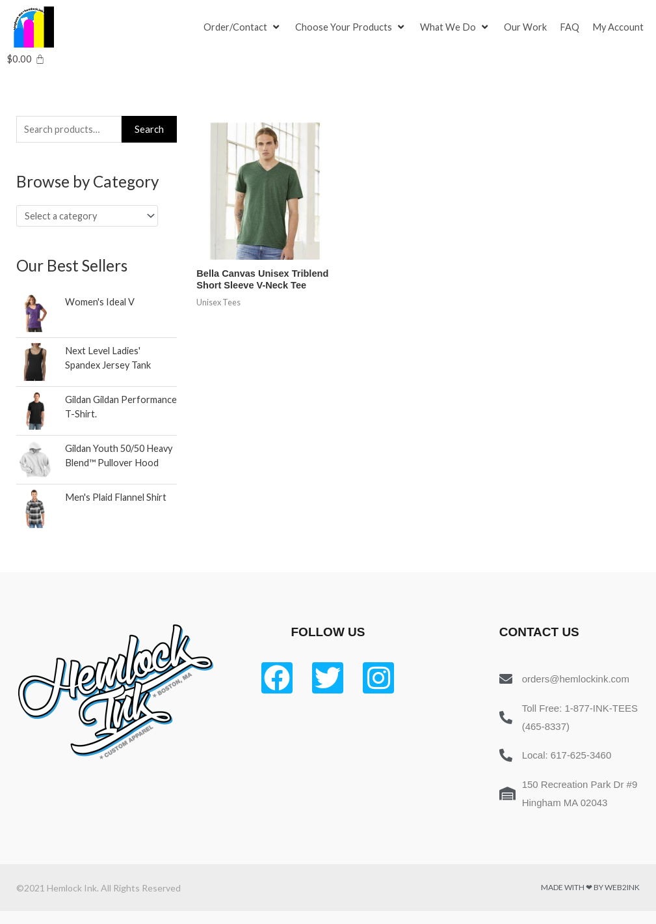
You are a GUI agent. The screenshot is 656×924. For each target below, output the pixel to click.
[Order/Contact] (243, 27)
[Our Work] (527, 27)
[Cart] (25, 59)
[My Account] (620, 27)
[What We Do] (457, 27)
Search (149, 129)
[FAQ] (571, 27)
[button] (236, 27)
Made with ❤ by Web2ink (590, 900)
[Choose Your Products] (352, 27)
